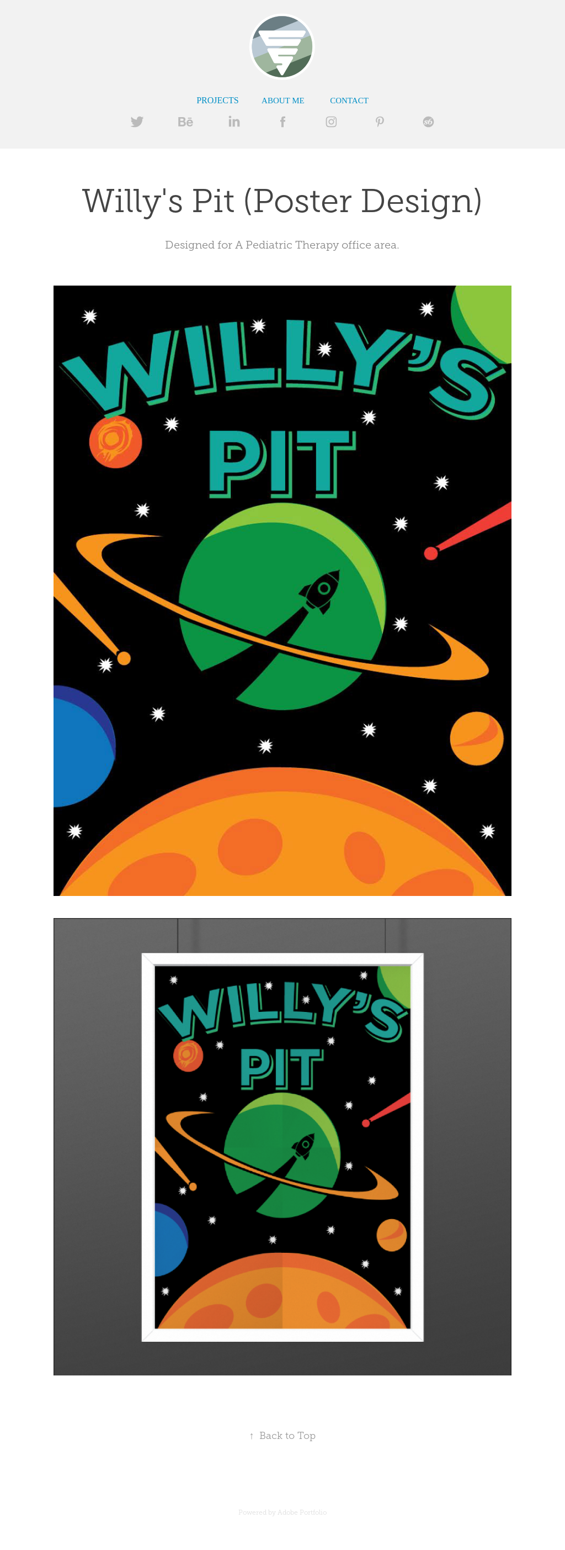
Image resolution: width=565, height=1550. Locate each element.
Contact (349, 100)
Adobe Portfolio (302, 1512)
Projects (217, 100)
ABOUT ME (283, 100)
